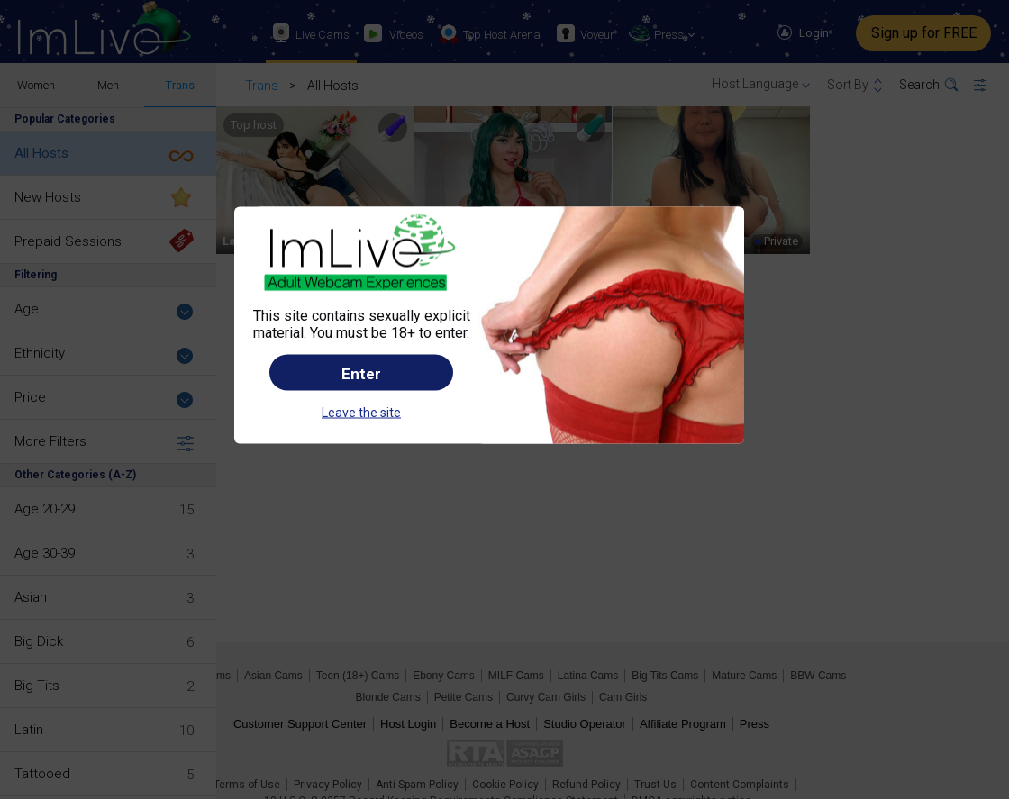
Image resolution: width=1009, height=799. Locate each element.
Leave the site (361, 411)
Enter (361, 373)
